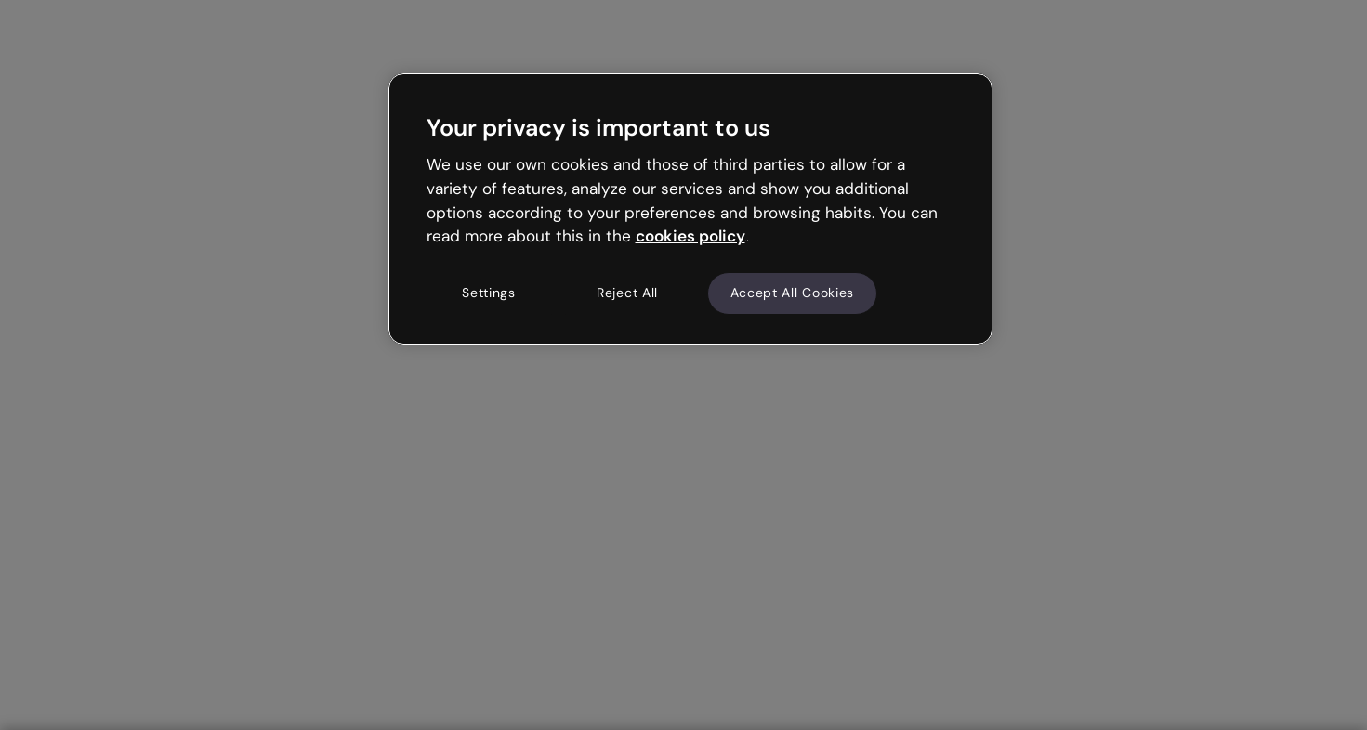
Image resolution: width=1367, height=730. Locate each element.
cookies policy (690, 236)
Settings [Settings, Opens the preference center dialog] (489, 292)
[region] (690, 209)
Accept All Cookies (792, 292)
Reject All (627, 292)
